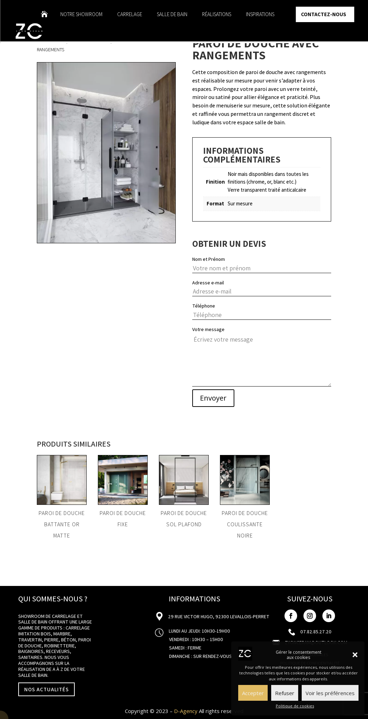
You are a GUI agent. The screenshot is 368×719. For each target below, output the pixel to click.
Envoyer (213, 398)
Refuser (284, 693)
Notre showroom (81, 15)
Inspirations (260, 15)
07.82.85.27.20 (316, 631)
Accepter (253, 693)
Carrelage (129, 15)
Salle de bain (172, 15)
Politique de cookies (295, 705)
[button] (355, 654)
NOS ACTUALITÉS (46, 689)
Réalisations (216, 15)
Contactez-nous (323, 14)
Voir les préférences (330, 693)
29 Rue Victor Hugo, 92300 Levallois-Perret (218, 616)
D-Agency (186, 710)
